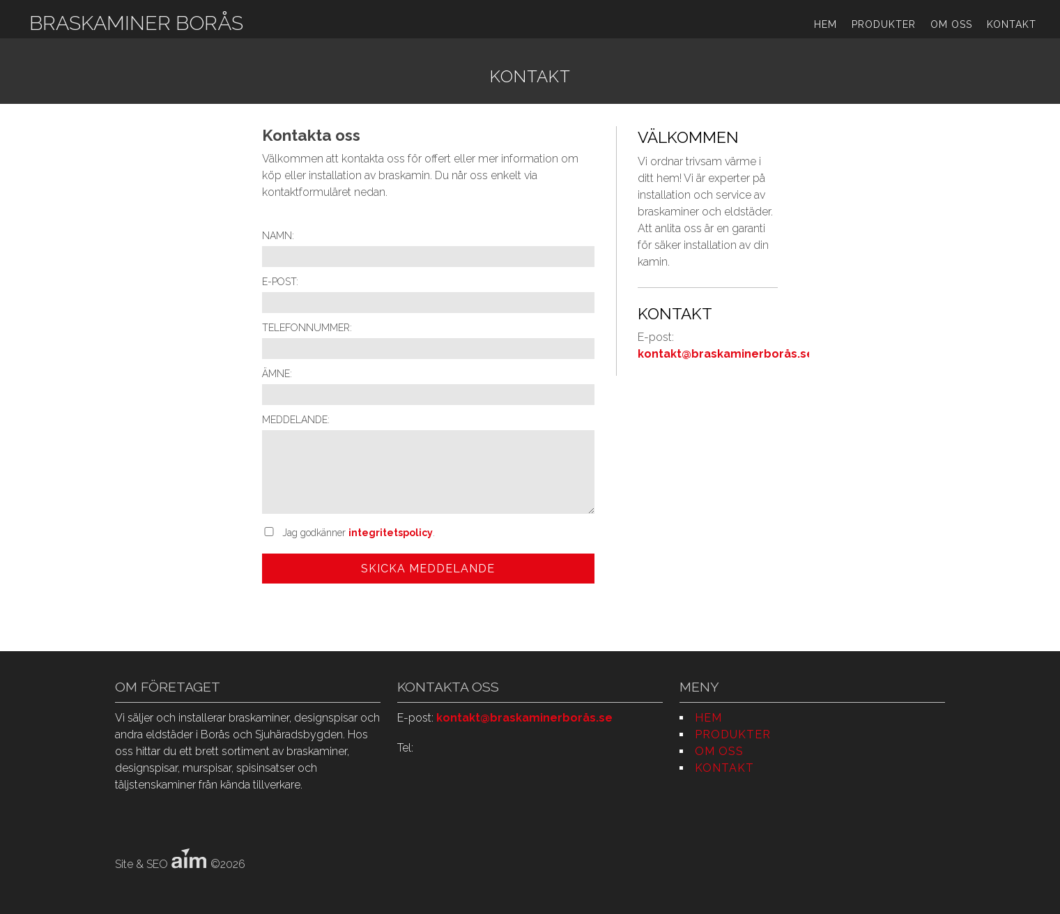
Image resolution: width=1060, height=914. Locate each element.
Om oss (951, 24)
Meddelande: (296, 419)
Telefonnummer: (307, 327)
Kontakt (1011, 24)
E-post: (280, 281)
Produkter (884, 24)
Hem (825, 24)
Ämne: (277, 373)
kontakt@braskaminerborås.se (726, 353)
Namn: (278, 235)
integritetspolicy (390, 532)
